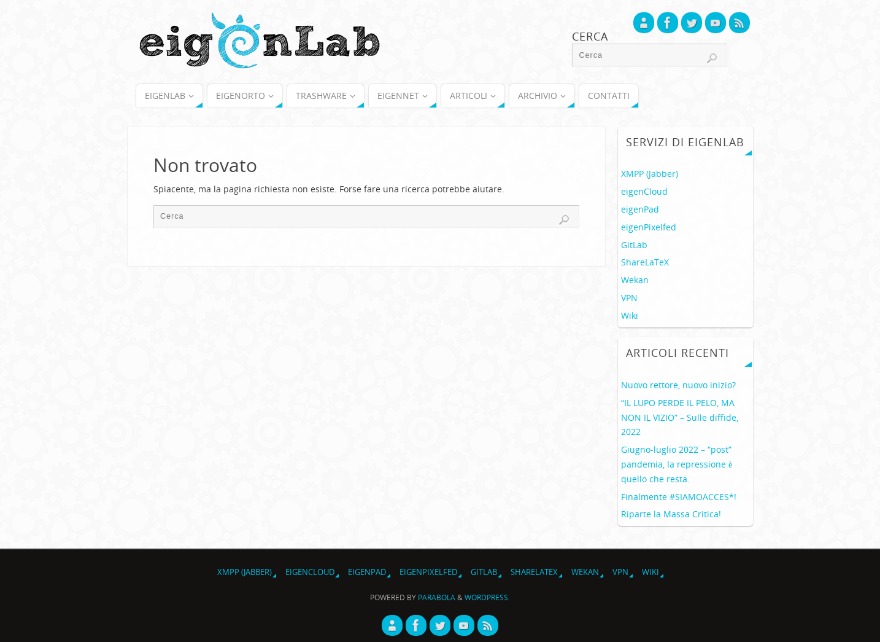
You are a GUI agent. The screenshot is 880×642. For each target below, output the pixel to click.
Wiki (629, 315)
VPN (629, 297)
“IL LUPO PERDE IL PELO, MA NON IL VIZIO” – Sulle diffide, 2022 (679, 417)
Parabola (436, 597)
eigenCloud (644, 191)
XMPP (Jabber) (649, 173)
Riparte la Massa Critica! (671, 514)
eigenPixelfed (648, 227)
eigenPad (640, 209)
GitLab (634, 245)
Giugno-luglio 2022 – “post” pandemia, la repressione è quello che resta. (676, 464)
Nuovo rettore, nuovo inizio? (678, 385)
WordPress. (487, 597)
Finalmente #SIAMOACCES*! (678, 497)
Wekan (635, 280)
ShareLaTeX (645, 262)
